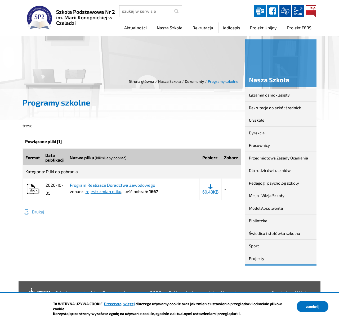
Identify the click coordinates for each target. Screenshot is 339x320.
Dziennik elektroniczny (260, 11)
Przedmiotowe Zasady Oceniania (278, 158)
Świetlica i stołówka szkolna (274, 233)
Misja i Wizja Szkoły (266, 195)
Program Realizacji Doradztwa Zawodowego (112, 185)
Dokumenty (194, 81)
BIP (310, 11)
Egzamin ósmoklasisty (269, 95)
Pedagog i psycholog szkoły (274, 183)
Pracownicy (259, 145)
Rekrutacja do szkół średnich (275, 107)
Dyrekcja (257, 132)
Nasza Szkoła (169, 81)
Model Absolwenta (266, 208)
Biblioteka (258, 220)
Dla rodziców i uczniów (270, 170)
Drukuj (38, 211)
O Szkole (256, 120)
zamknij (312, 306)
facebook (272, 11)
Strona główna (141, 81)
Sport (254, 245)
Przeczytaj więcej (119, 303)
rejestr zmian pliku (103, 191)
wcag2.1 (298, 11)
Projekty (256, 258)
